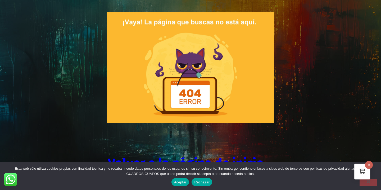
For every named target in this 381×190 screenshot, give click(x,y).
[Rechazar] (368, 182)
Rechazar (202, 182)
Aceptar (180, 182)
